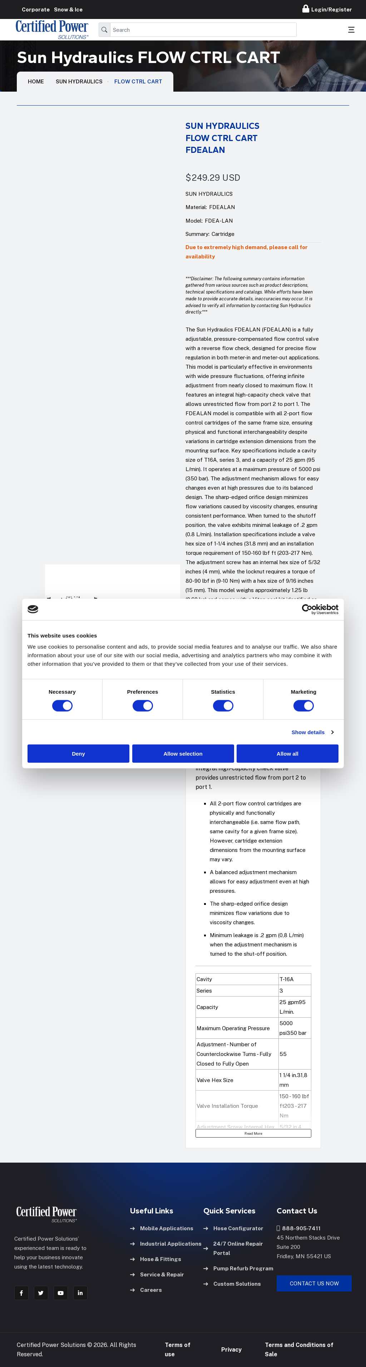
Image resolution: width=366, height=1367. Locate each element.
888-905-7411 (299, 1228)
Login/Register (327, 9)
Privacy (231, 1349)
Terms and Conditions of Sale (299, 1350)
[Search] (203, 30)
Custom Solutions (232, 1284)
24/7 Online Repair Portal (233, 1248)
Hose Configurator (233, 1228)
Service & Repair (157, 1274)
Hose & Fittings (155, 1259)
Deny (78, 754)
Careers (146, 1290)
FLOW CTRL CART (138, 81)
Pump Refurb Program (238, 1268)
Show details (308, 732)
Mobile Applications (161, 1228)
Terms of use (178, 1350)
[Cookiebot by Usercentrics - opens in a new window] (307, 609)
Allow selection (182, 754)
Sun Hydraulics (79, 81)
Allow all (287, 754)
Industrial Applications (166, 1244)
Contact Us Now (314, 1283)
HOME (36, 81)
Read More (253, 1133)
